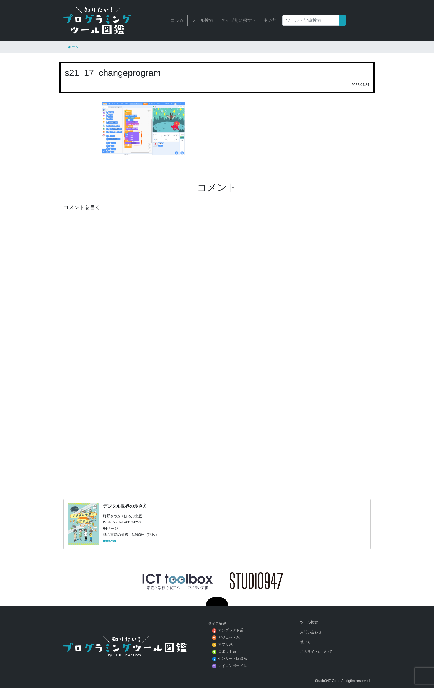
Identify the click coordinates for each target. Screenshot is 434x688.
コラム (177, 20)
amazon (109, 541)
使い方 (269, 20)
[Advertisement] (217, 417)
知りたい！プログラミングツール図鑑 (104, 20)
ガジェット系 (229, 637)
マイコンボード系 (232, 666)
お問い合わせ (311, 632)
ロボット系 (227, 652)
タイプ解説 (217, 623)
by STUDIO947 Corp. (125, 655)
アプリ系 (225, 644)
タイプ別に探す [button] (236, 20)
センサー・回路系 (232, 658)
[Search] (310, 20)
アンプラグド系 (230, 630)
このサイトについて (316, 652)
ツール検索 (202, 20)
